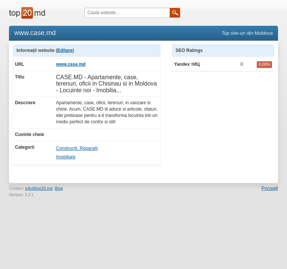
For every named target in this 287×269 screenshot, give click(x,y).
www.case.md (71, 64)
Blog (59, 188)
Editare (64, 50)
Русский (269, 188)
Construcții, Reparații (77, 148)
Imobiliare (65, 157)
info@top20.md (38, 188)
